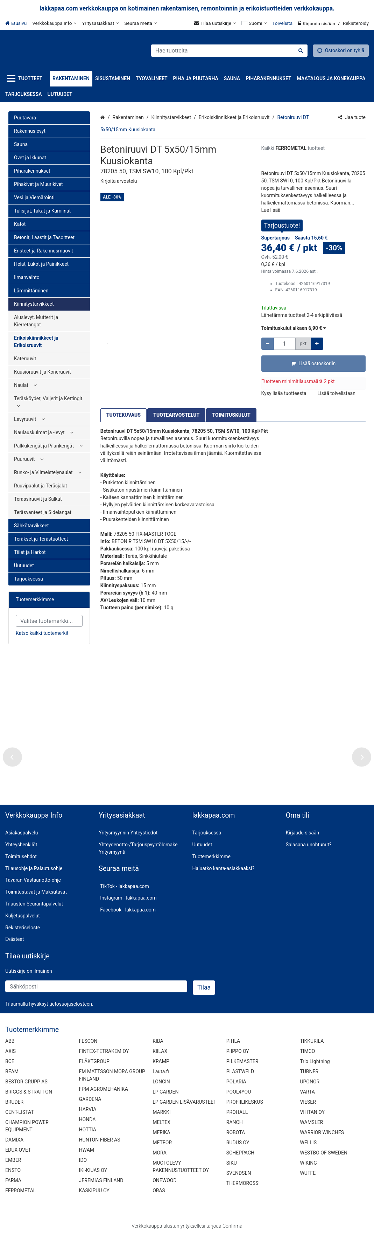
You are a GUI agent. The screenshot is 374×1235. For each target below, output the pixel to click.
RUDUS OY (237, 1142)
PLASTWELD (240, 1071)
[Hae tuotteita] (229, 50)
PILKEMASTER (242, 1061)
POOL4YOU (238, 1091)
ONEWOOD (164, 1180)
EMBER (13, 1160)
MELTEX (161, 1122)
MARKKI (161, 1112)
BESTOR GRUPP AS (26, 1081)
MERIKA (161, 1132)
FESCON (88, 1040)
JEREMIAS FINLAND (101, 1180)
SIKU (231, 1162)
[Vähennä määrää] (267, 344)
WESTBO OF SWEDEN (323, 1152)
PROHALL (237, 1112)
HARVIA (88, 1109)
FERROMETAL (20, 1190)
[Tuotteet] (26, 78)
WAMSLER (311, 1122)
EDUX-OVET (18, 1149)
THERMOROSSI (243, 1183)
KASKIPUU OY (94, 1190)
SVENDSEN (238, 1172)
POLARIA (236, 1081)
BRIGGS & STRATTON (28, 1091)
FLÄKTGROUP (94, 1061)
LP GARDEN (165, 1091)
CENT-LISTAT (19, 1112)
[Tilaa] (204, 987)
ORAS (159, 1190)
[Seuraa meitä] (140, 23)
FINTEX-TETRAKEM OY (104, 1051)
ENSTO (13, 1170)
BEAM (12, 1071)
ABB (10, 1040)
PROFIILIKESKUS (244, 1101)
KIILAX (160, 1051)
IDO (83, 1160)
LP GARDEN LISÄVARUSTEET (184, 1101)
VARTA (307, 1091)
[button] (118, 181)
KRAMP (161, 1061)
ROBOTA (235, 1132)
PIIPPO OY (237, 1051)
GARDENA (90, 1099)
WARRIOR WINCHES (322, 1132)
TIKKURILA (312, 1040)
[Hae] (301, 50)
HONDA (87, 1119)
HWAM (86, 1149)
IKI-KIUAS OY (93, 1170)
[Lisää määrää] (317, 344)
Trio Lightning (315, 1061)
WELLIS (308, 1142)
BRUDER (14, 1101)
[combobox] (229, 50)
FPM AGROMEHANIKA (103, 1088)
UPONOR (309, 1081)
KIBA (158, 1040)
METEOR (162, 1142)
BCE (9, 1061)
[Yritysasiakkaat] (100, 23)
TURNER (309, 1071)
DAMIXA (14, 1139)
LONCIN (161, 1081)
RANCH (234, 1122)
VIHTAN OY (312, 1112)
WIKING (308, 1162)
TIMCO (307, 1051)
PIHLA (233, 1040)
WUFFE (308, 1172)
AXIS (10, 1051)
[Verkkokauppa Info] (54, 23)
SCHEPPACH (240, 1152)
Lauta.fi (161, 1071)
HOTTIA (87, 1129)
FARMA (13, 1180)
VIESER (308, 1101)
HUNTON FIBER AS (99, 1139)
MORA (160, 1152)
